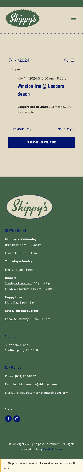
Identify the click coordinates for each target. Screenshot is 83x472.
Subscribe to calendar (41, 142)
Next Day (65, 129)
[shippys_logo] (22, 11)
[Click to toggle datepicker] (22, 60)
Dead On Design (53, 449)
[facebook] (8, 418)
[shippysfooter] (29, 195)
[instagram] (16, 418)
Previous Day (21, 129)
